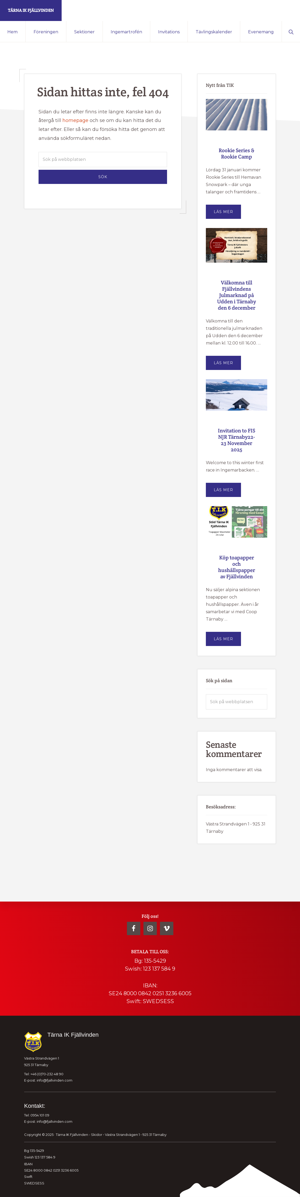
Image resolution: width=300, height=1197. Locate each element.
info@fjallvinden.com (54, 1080)
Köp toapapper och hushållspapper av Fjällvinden (236, 567)
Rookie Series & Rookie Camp (236, 153)
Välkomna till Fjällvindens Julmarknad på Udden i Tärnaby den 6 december (236, 295)
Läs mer (227, 214)
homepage (75, 120)
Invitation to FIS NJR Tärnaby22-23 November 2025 (236, 440)
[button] (291, 31)
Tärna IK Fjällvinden (31, 10)
